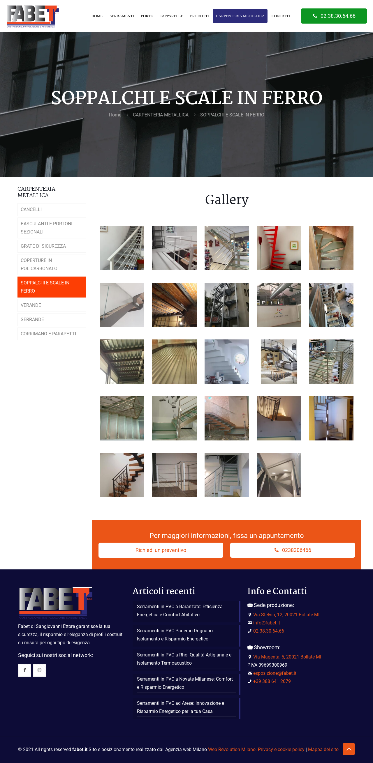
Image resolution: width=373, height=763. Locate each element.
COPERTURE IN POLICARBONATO (39, 264)
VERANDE (31, 305)
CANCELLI (31, 209)
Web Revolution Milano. (232, 749)
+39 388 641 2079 (272, 681)
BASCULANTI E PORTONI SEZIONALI (46, 228)
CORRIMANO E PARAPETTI (48, 334)
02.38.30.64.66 (334, 16)
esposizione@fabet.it (274, 673)
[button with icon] (24, 670)
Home (115, 115)
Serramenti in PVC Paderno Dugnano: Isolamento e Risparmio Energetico (175, 635)
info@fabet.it (266, 623)
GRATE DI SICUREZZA (43, 246)
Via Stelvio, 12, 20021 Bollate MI (286, 614)
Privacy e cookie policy (281, 749)
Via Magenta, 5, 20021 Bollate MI (287, 657)
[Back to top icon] (349, 749)
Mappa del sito (323, 749)
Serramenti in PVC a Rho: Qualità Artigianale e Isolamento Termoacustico (184, 659)
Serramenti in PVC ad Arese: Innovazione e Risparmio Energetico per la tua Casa (180, 707)
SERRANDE (32, 319)
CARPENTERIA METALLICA (161, 115)
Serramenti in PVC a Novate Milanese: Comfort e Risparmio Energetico (185, 683)
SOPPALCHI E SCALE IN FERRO (232, 115)
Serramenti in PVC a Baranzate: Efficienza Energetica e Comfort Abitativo (180, 610)
